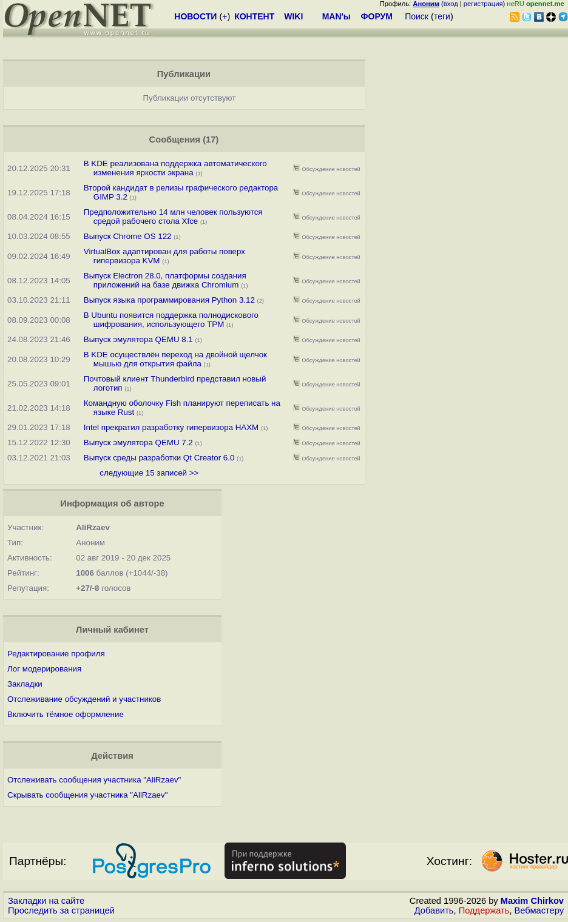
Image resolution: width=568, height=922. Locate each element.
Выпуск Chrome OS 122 (128, 236)
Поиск (416, 16)
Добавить (434, 910)
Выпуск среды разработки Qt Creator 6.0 (159, 457)
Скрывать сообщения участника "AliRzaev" (87, 794)
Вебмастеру (539, 910)
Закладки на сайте (46, 901)
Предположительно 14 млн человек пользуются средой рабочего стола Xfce (173, 216)
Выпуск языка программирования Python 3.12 (169, 300)
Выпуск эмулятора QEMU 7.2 (138, 442)
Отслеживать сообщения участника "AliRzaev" (94, 779)
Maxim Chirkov (532, 901)
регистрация (483, 3)
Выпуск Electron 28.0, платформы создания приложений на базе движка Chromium (165, 280)
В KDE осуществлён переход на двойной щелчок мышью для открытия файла (175, 359)
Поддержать (484, 910)
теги (442, 16)
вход (451, 3)
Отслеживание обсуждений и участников (84, 699)
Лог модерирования (44, 668)
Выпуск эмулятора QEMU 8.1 (138, 339)
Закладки (24, 683)
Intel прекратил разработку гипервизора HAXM (171, 427)
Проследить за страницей (61, 910)
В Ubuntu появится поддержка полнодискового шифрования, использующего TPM (171, 320)
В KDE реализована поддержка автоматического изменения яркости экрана (175, 168)
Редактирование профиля (56, 653)
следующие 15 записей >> (149, 472)
